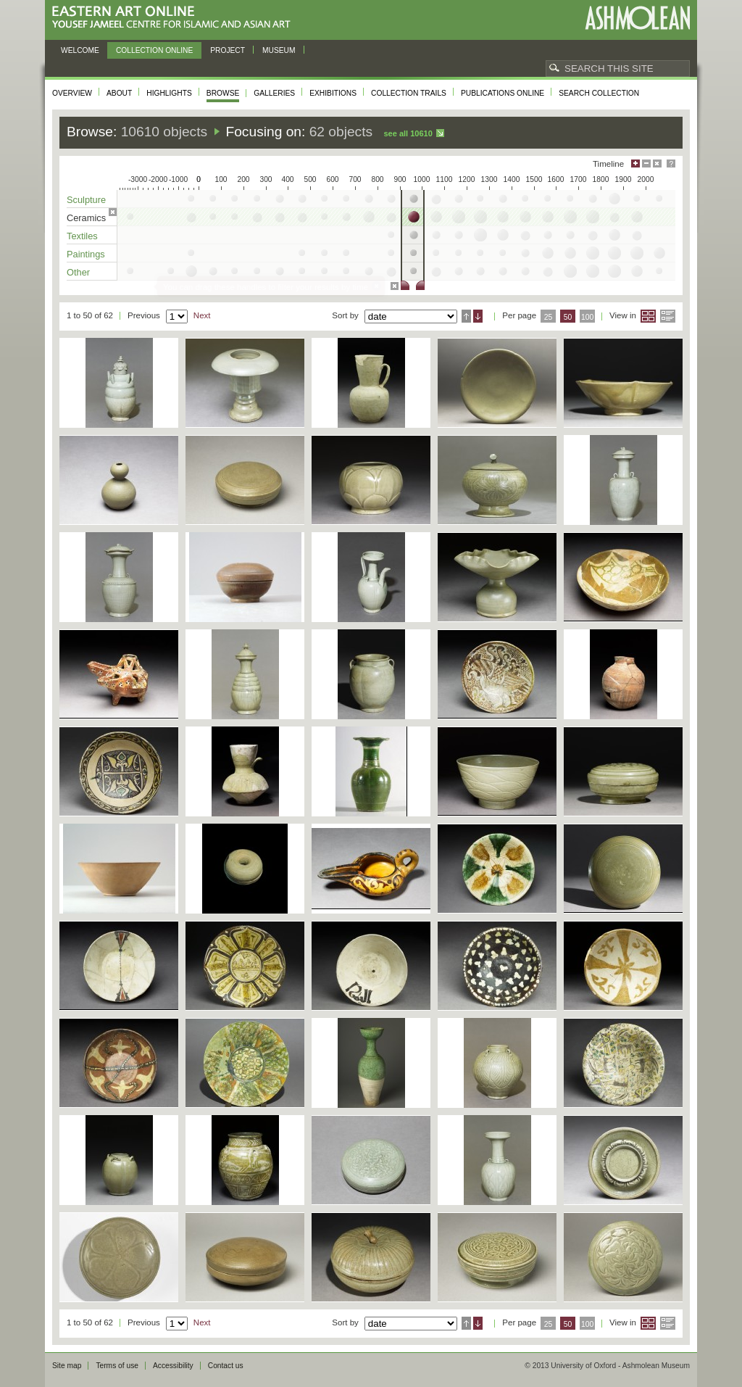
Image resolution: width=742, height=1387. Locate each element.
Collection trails (408, 93)
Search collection (599, 93)
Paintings (86, 254)
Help (671, 163)
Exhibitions (333, 93)
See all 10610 (407, 133)
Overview (72, 93)
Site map (66, 1366)
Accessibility (173, 1366)
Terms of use (117, 1366)
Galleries (274, 93)
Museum (279, 50)
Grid (648, 316)
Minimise (646, 163)
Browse (223, 93)
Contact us (225, 1366)
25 (548, 317)
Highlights (169, 93)
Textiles (82, 236)
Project (227, 50)
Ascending (466, 316)
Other (78, 272)
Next (202, 315)
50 (568, 317)
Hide (657, 163)
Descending (478, 316)
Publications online (502, 93)
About (119, 93)
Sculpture (86, 199)
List (667, 316)
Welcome (80, 50)
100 (587, 317)
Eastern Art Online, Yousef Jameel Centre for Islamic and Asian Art (175, 18)
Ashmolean (637, 18)
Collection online (154, 50)
